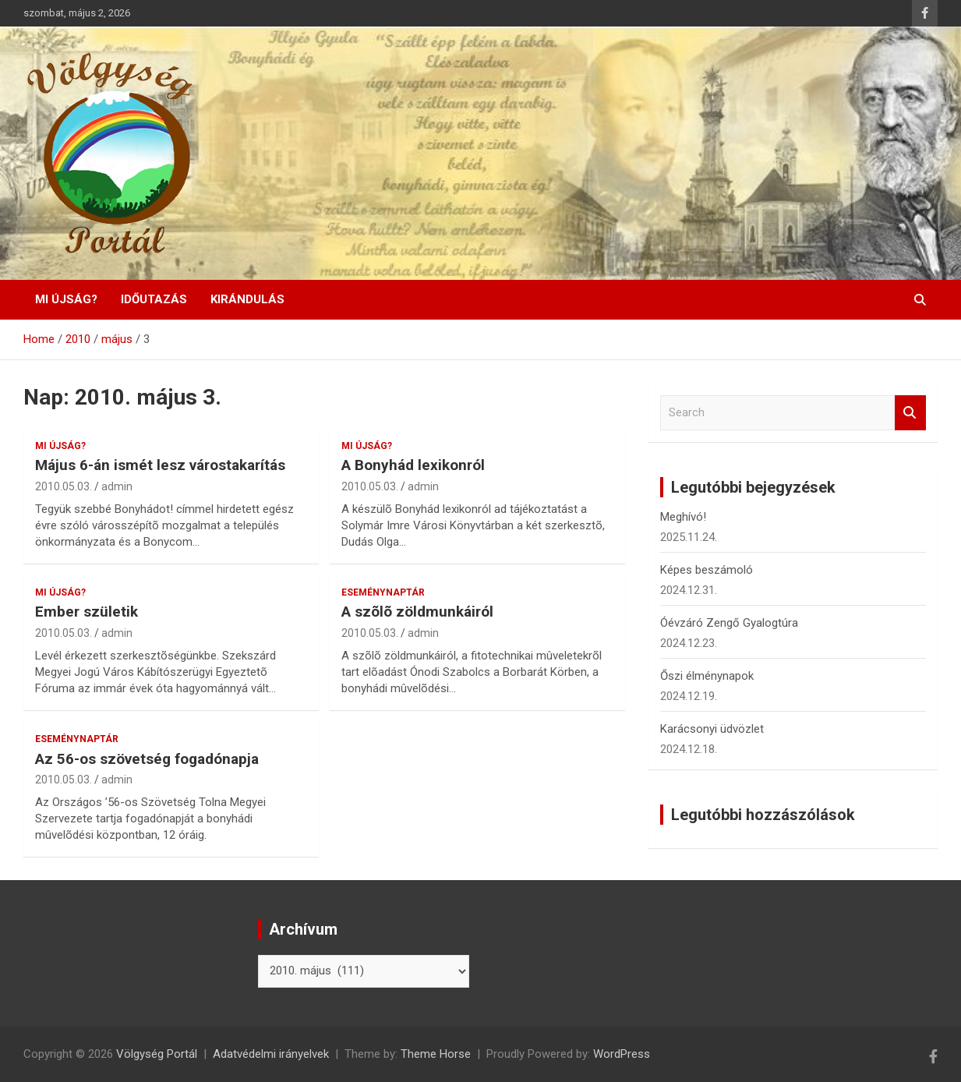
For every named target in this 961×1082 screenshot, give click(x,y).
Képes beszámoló (706, 570)
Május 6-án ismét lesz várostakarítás (160, 465)
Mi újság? (66, 299)
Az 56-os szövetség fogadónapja (147, 759)
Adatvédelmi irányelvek (271, 1054)
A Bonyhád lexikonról (413, 465)
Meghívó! (683, 517)
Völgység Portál (156, 1054)
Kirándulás (247, 299)
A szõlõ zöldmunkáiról (417, 612)
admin (116, 486)
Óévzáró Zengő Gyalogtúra (729, 623)
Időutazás (154, 299)
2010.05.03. (63, 486)
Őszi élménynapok (707, 676)
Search (910, 412)
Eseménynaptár (383, 592)
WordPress (621, 1054)
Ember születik (86, 612)
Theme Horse (436, 1054)
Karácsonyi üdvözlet (712, 729)
